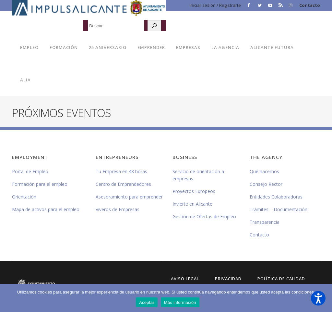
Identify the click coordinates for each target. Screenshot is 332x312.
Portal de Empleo (30, 171)
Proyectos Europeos (193, 191)
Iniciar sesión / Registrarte (215, 5)
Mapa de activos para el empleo (45, 209)
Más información (180, 302)
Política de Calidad (281, 279)
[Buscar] (154, 25)
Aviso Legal (185, 279)
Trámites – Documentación (278, 209)
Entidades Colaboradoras (276, 197)
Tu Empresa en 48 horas (121, 171)
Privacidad (228, 279)
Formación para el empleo (39, 184)
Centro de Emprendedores (123, 184)
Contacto (309, 5)
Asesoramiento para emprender (129, 197)
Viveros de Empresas (117, 209)
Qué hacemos (264, 171)
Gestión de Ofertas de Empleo (204, 216)
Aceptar (146, 302)
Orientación (24, 197)
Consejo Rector (266, 184)
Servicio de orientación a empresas (198, 175)
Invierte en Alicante (192, 204)
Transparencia (264, 222)
